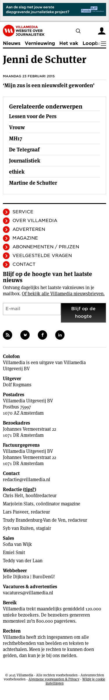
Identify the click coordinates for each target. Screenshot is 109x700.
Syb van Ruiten (18, 528)
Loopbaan (95, 43)
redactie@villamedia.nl (26, 479)
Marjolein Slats (18, 504)
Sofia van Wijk (17, 544)
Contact (23, 264)
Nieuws (11, 43)
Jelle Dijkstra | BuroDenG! (29, 577)
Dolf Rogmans (17, 385)
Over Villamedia (34, 220)
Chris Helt (13, 496)
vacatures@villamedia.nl (28, 593)
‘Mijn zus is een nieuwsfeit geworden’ (48, 85)
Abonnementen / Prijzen (45, 246)
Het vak (68, 43)
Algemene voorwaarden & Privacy (53, 679)
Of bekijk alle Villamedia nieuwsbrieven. (63, 294)
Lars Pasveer (15, 512)
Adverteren (28, 229)
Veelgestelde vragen (42, 255)
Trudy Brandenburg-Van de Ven (34, 520)
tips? (29, 489)
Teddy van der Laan (22, 561)
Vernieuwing (40, 43)
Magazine (25, 238)
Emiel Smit (14, 552)
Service (22, 211)
